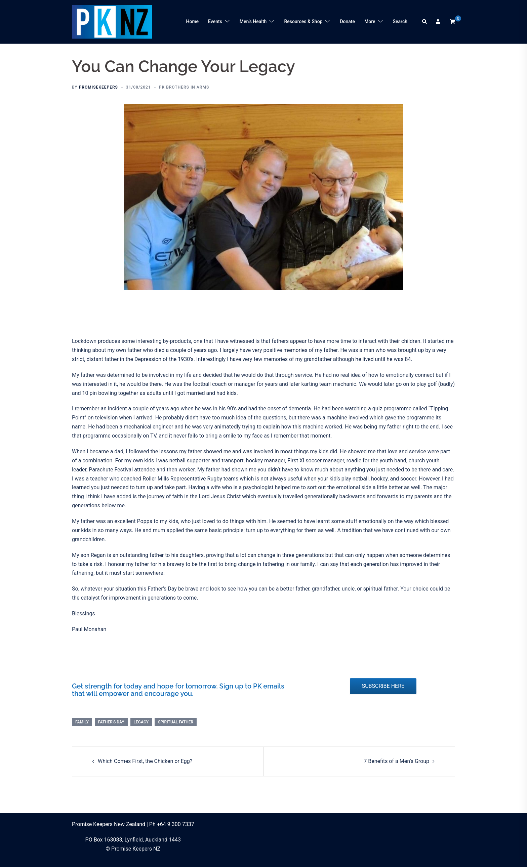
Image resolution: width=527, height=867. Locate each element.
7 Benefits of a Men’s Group (396, 761)
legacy (141, 722)
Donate (347, 21)
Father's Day (111, 722)
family (82, 722)
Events (215, 21)
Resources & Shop (303, 21)
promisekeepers (98, 87)
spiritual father (175, 722)
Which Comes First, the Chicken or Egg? (145, 761)
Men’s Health (253, 21)
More (369, 21)
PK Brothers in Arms (184, 87)
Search (400, 21)
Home (192, 21)
